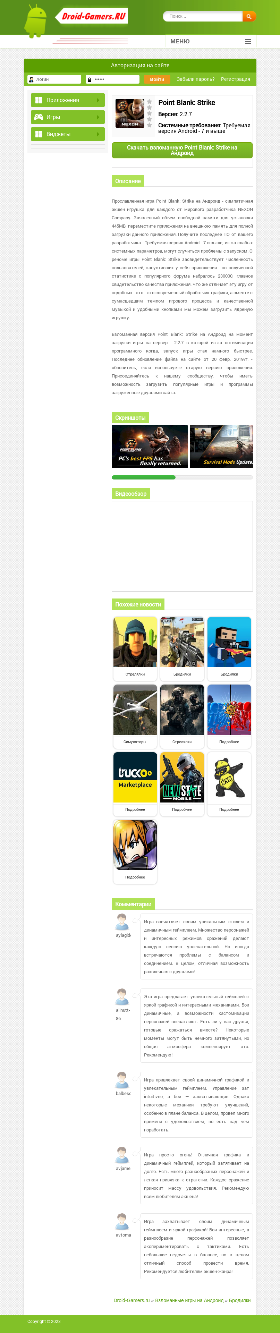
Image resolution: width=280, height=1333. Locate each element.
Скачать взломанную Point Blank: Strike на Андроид (182, 150)
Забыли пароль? (196, 79)
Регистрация (235, 79)
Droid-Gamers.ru (131, 1300)
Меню (211, 41)
